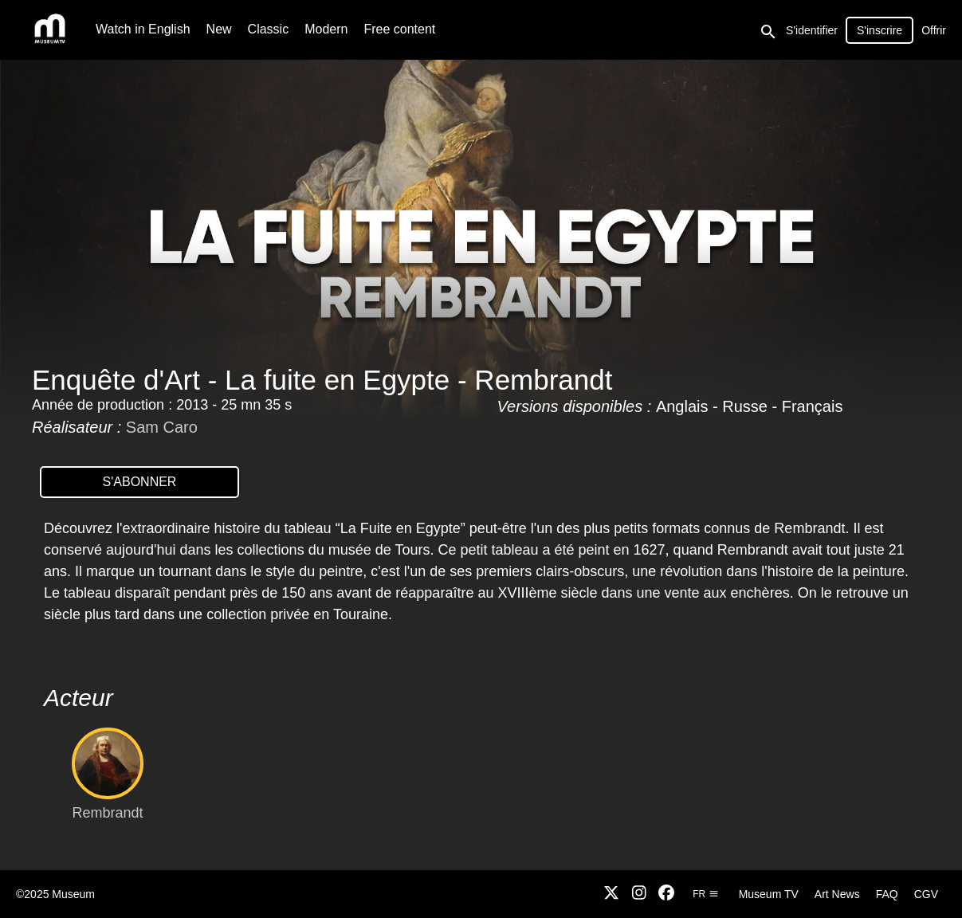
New (219, 29)
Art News (837, 894)
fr (705, 894)
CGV (926, 894)
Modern (325, 29)
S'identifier (812, 30)
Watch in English (143, 29)
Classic (268, 29)
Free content (399, 29)
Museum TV (769, 894)
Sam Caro (162, 427)
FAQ (887, 894)
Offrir (933, 30)
